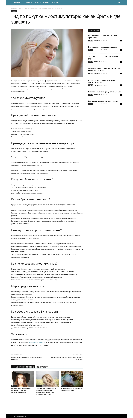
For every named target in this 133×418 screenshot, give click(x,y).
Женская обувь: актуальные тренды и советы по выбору (67, 359)
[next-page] (16, 399)
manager (97, 40)
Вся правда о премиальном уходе (102, 47)
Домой (13, 8)
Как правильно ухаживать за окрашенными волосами (26, 359)
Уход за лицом (42, 2)
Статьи (55, 2)
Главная (16, 2)
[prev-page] (12, 399)
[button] (119, 3)
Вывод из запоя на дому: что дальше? (104, 92)
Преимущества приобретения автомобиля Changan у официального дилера (21, 390)
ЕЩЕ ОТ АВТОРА (42, 367)
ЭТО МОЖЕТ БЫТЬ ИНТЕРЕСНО (23, 367)
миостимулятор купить (37, 342)
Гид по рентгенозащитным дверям (103, 101)
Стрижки (27, 2)
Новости (20, 8)
